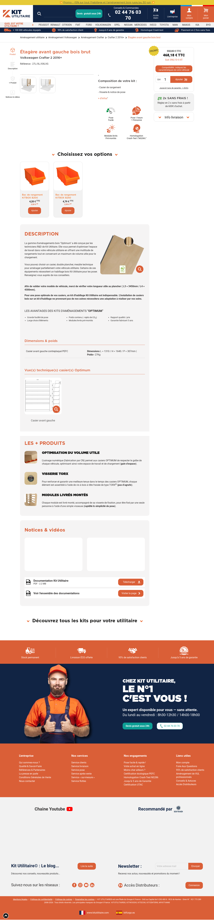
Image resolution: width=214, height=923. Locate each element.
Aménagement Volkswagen (62, 37)
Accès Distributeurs (186, 784)
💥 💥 (107, 2)
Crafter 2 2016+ (116, 37)
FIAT (77, 24)
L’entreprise (26, 755)
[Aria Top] (6, 916)
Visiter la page (129, 593)
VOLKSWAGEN (103, 24)
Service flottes (78, 781)
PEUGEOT (44, 24)
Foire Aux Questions (186, 766)
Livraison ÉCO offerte (81, 657)
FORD (89, 24)
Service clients (78, 762)
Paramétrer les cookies (85, 899)
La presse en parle (28, 773)
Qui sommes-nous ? (29, 762)
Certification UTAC (133, 784)
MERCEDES (140, 24)
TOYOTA (164, 24)
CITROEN (67, 24)
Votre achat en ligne (134, 766)
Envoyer (195, 866)
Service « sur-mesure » (83, 777)
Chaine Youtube (50, 809)
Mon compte (182, 762)
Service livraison (79, 766)
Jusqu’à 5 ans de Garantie (137, 781)
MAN (175, 24)
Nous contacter (27, 781)
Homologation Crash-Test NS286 (141, 777)
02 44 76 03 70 (172, 726)
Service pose (78, 770)
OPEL (117, 24)
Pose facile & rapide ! (135, 762)
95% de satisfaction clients (133, 657)
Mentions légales (20, 899)
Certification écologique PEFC (139, 773)
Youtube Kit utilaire (86, 885)
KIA (197, 24)
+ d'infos (102, 98)
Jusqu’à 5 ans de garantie (184, 657)
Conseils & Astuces (186, 780)
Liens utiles (183, 755)
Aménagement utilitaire (32, 37)
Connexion (194, 885)
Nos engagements (135, 755)
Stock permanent (30, 657)
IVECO (153, 24)
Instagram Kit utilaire (80, 885)
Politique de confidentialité (41, 899)
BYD (208, 24)
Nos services (79, 755)
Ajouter (34, 210)
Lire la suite (87, 866)
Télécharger (129, 582)
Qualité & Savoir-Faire (30, 766)
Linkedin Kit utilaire (92, 885)
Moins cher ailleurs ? (134, 770)
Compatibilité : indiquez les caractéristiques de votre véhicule (174, 68)
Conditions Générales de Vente (35, 777)
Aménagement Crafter (92, 37)
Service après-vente (81, 773)
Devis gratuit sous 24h (137, 726)
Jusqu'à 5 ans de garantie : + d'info (173, 88)
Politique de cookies (63, 899)
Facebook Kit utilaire (74, 885)
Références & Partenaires (32, 770)
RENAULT (55, 24)
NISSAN (128, 24)
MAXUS (186, 24)
